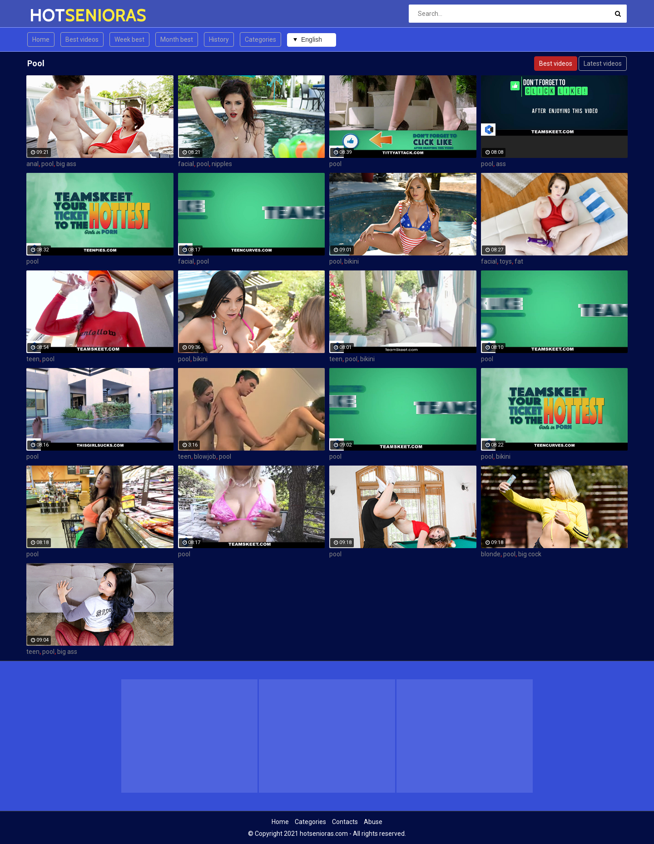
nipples (222, 163)
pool (47, 163)
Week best (129, 39)
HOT (53, 15)
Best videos (82, 39)
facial (186, 163)
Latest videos (603, 63)
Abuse (373, 821)
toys (506, 261)
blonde (490, 554)
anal (32, 163)
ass (501, 163)
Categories (260, 39)
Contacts (345, 821)
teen (33, 359)
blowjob (205, 456)
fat (519, 261)
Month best (176, 39)
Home (41, 39)
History (219, 39)
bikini (351, 261)
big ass (66, 163)
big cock (529, 554)
